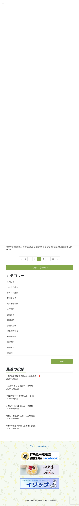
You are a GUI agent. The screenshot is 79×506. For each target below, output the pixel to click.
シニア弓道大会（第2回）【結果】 (20, 386)
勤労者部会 (11, 298)
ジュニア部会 (12, 292)
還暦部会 (10, 347)
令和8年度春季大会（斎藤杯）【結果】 (21, 425)
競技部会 (10, 342)
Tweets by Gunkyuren (39, 446)
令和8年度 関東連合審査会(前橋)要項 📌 (23, 376)
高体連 (10, 353)
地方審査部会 (12, 303)
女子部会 (10, 309)
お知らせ (10, 281)
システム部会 (12, 287)
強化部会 (10, 314)
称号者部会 (11, 336)
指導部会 (10, 320)
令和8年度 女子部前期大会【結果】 (20, 396)
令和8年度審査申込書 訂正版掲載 (20, 415)
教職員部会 (11, 325)
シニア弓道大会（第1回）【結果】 (20, 406)
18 (53, 259)
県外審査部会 (12, 331)
